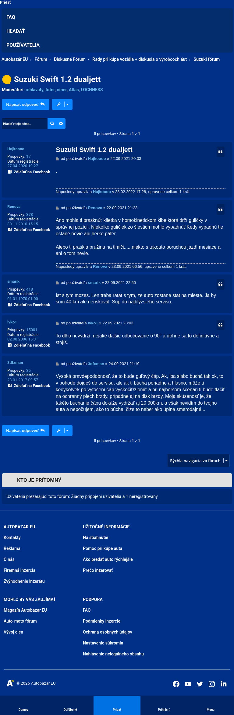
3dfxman (15, 362)
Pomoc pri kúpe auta (102, 548)
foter (50, 89)
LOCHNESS (92, 89)
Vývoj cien (13, 632)
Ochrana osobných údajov (107, 632)
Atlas (74, 89)
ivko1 (12, 322)
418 (29, 289)
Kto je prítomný (39, 480)
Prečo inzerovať (98, 570)
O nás (9, 559)
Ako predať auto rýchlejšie (108, 559)
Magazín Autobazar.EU (25, 610)
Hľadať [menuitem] (15, 31)
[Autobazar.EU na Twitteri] (200, 684)
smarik (13, 281)
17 (28, 156)
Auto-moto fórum (20, 621)
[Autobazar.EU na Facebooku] (176, 684)
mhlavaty (35, 89)
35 (28, 370)
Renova (13, 206)
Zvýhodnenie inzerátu (24, 581)
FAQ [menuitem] (10, 17)
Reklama (12, 548)
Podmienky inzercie (101, 621)
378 (29, 214)
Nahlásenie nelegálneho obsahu (113, 653)
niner (62, 89)
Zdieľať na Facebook (28, 171)
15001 (31, 329)
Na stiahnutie (95, 537)
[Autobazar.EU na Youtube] (188, 684)
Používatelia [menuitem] (23, 45)
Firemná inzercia (19, 570)
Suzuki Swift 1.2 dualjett (57, 79)
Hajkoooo (15, 149)
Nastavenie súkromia (103, 643)
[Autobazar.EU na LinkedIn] (223, 683)
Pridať (5, 2)
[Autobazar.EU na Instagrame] (211, 684)
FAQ (86, 610)
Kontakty (12, 537)
